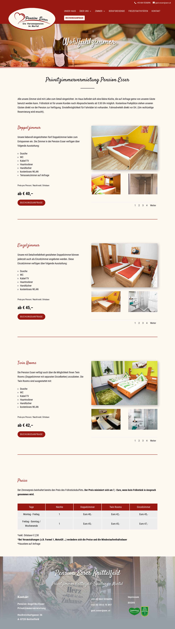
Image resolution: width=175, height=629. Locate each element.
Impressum (133, 597)
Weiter (153, 205)
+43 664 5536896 (143, 3)
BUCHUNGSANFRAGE (31, 202)
